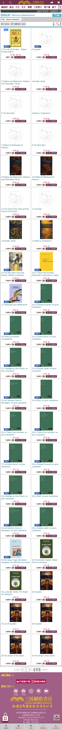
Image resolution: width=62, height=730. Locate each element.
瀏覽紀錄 (43, 727)
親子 (54, 7)
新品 (11, 7)
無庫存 (38, 57)
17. (14, 305)
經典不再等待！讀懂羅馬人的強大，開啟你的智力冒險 (52, 11)
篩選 (57, 15)
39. (12, 656)
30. (45, 496)
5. (7, 113)
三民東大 (38, 7)
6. (41, 113)
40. (43, 656)
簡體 (30, 7)
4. (38, 81)
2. (36, 49)
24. (45, 400)
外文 (23, 7)
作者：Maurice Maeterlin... (11, 19)
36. (36, 592)
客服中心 (18, 727)
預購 (5, 30)
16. (46, 275)
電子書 (47, 7)
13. (8, 241)
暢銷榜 (4, 7)
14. (42, 241)
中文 (17, 7)
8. (38, 145)
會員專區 (56, 727)
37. (9, 624)
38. (36, 624)
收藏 (30, 727)
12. (36, 209)
